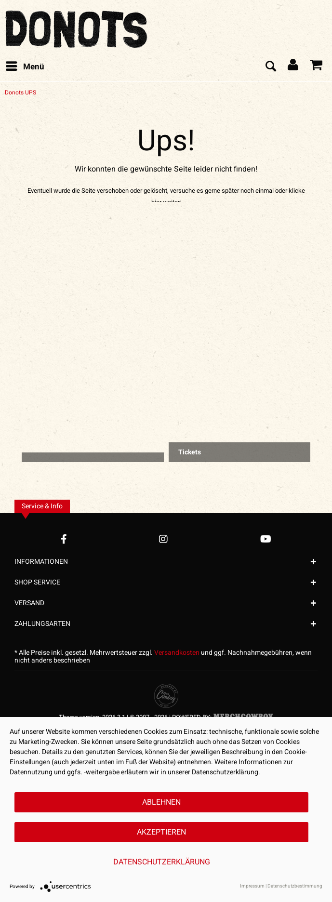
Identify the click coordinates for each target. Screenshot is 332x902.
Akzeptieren (161, 832)
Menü (25, 66)
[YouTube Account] (265, 539)
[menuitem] (24, 67)
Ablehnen (161, 802)
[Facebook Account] (64, 539)
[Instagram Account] (163, 539)
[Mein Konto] (293, 67)
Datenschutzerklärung (161, 862)
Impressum (252, 886)
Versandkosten (176, 653)
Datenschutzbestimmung (294, 886)
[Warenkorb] (316, 67)
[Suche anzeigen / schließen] (270, 67)
